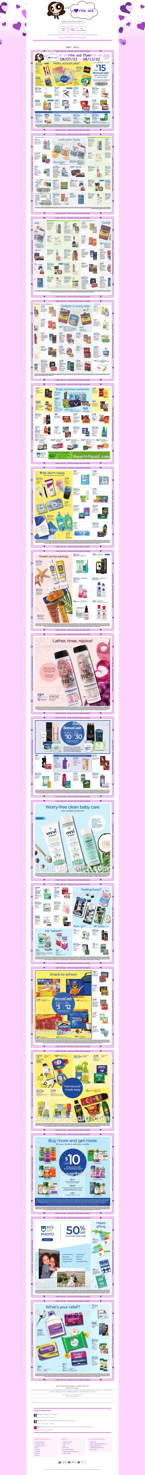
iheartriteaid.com (59, 1390)
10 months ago (50, 1429)
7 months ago (51, 1423)
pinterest (37, 1453)
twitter (36, 1447)
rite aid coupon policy (68, 1449)
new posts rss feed (39, 1444)
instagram (37, 1451)
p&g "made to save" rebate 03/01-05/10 (89, 34)
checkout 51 (66, 1447)
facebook (37, 1449)
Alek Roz (39, 1414)
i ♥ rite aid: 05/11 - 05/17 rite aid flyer (41, 1417)
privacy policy (93, 1449)
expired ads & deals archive (97, 1447)
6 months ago (51, 1417)
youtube (37, 1455)
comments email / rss (40, 1445)
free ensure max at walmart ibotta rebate (67, 37)
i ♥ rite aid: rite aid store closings (40, 1429)
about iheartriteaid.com (95, 1445)
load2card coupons (67, 1442)
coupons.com (66, 1444)
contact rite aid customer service (71, 1451)
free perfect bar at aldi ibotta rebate (55, 34)
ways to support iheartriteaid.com (98, 1444)
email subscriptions (40, 1442)
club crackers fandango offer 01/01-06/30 (71, 34)
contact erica (93, 1442)
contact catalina (66, 1453)
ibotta (64, 1445)
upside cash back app (81, 37)
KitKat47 (39, 1426)
